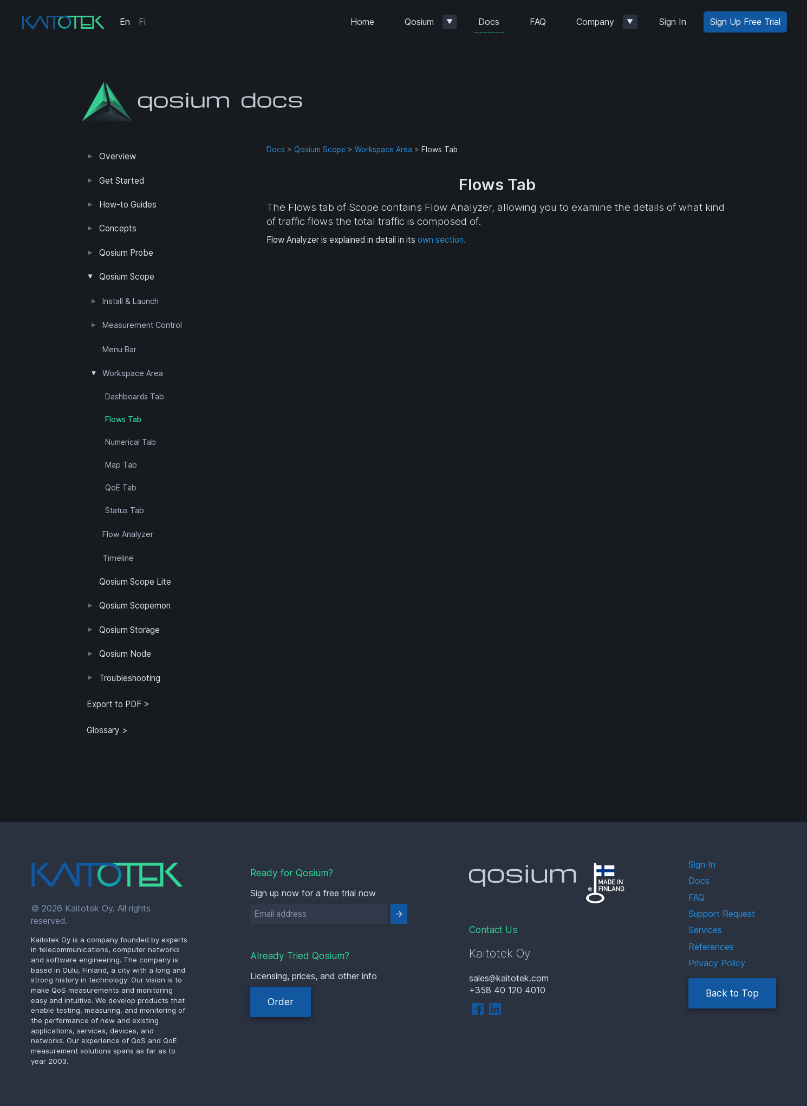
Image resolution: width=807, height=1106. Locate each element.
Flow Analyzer (127, 534)
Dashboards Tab (134, 396)
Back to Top (732, 993)
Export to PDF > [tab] (118, 704)
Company (595, 21)
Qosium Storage (129, 630)
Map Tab (121, 465)
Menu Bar (119, 349)
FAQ (538, 21)
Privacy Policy (716, 963)
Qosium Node (125, 654)
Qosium (419, 21)
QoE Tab (120, 487)
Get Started (121, 181)
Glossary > (107, 730)
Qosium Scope (126, 276)
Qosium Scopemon (135, 605)
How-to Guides (128, 204)
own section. (442, 240)
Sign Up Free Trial (745, 21)
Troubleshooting (129, 678)
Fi (142, 21)
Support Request (721, 913)
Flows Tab (123, 419)
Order (281, 1001)
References (711, 946)
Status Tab (124, 510)
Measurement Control (142, 325)
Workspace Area (132, 373)
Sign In (672, 21)
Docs (488, 21)
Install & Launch (130, 301)
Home (362, 21)
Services (705, 929)
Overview (117, 156)
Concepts (117, 228)
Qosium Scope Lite (135, 582)
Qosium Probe (126, 253)
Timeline (118, 558)
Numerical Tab (130, 442)
